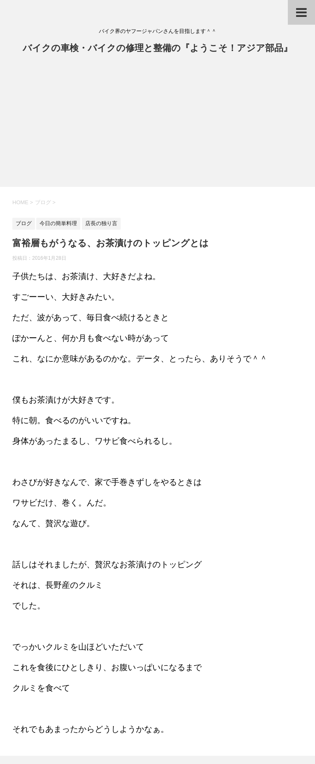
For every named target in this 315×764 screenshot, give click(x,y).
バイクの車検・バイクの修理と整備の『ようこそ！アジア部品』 (157, 49)
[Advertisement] (157, 125)
